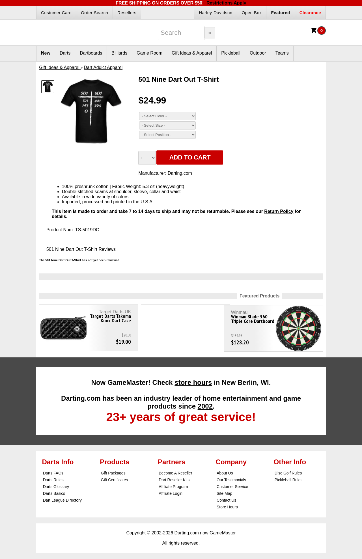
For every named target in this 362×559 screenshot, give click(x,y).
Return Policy (278, 211)
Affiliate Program (173, 484)
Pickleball (230, 53)
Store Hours (227, 504)
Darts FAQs (53, 470)
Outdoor (258, 53)
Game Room (149, 53)
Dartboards (91, 53)
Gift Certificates (114, 477)
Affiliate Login (170, 491)
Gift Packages (113, 470)
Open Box (252, 12)
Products (114, 459)
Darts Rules (53, 477)
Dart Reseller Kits (174, 477)
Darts (65, 53)
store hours (193, 380)
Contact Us (226, 497)
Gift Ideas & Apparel (192, 53)
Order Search (94, 12)
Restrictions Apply (226, 3)
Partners (171, 459)
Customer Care (56, 12)
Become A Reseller (175, 470)
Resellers (126, 12)
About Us (225, 470)
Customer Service (232, 484)
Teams (282, 53)
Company (231, 459)
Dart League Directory (62, 497)
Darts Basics (54, 491)
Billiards (119, 53)
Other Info (290, 459)
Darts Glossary (56, 484)
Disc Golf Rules (288, 470)
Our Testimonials (231, 477)
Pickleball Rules (289, 477)
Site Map (224, 491)
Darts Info (58, 459)
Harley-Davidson (215, 12)
